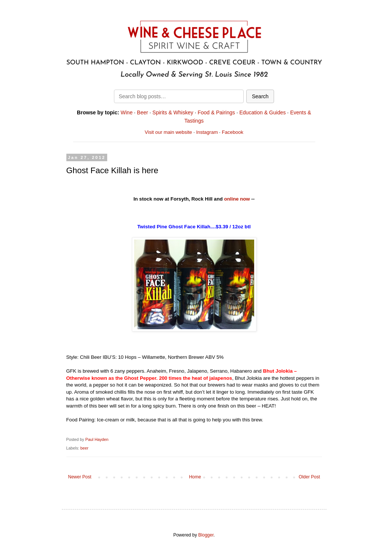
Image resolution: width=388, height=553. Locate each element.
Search (260, 96)
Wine (127, 112)
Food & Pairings (216, 112)
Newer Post (79, 477)
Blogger (206, 535)
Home (195, 477)
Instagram (207, 132)
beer (84, 448)
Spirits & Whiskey (173, 112)
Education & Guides (262, 112)
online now (237, 199)
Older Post (309, 477)
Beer (142, 112)
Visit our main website (168, 132)
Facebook (232, 132)
